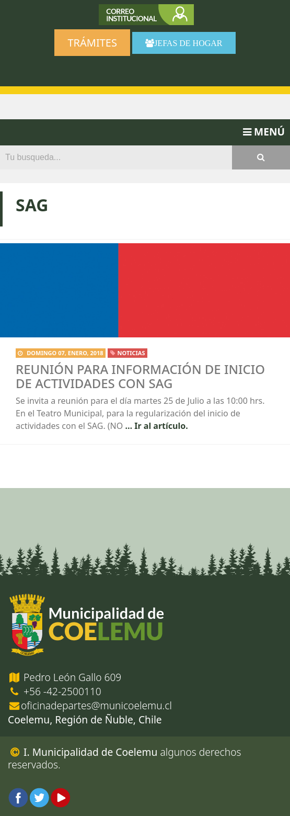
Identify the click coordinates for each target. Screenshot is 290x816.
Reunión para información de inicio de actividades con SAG (140, 375)
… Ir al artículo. (155, 426)
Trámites (92, 43)
